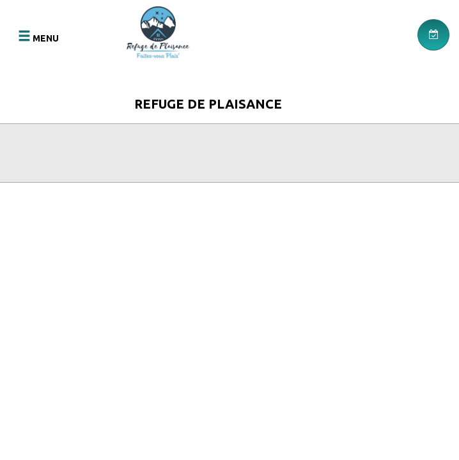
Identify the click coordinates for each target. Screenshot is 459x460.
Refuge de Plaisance (208, 103)
